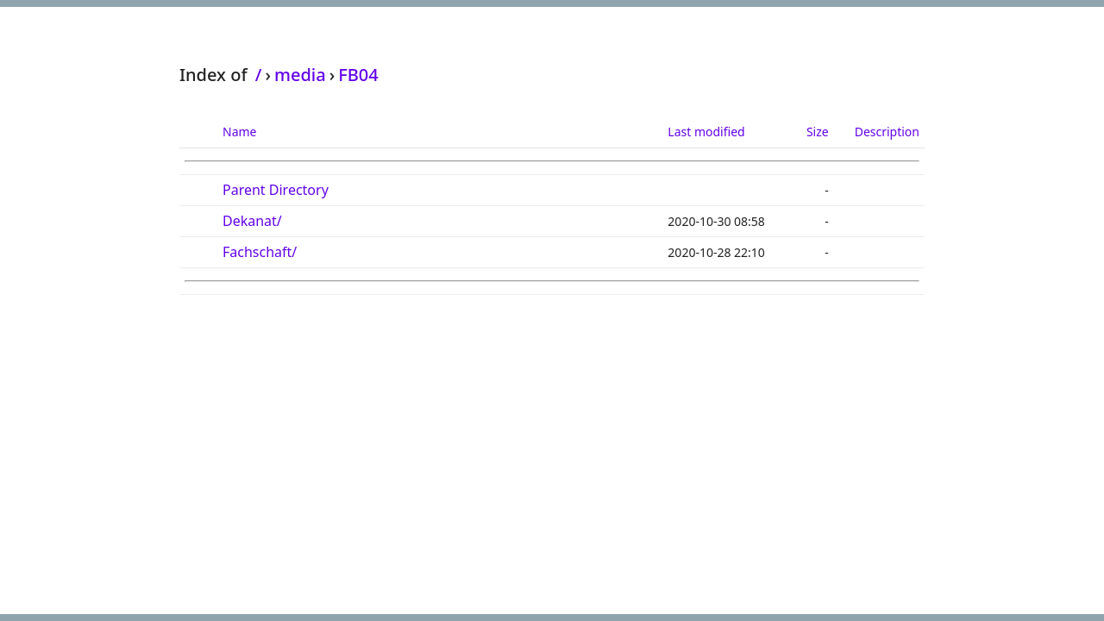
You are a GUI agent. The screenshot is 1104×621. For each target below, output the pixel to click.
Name (239, 131)
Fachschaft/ (260, 251)
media (300, 74)
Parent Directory (276, 189)
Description (887, 131)
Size (817, 131)
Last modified (706, 131)
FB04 (358, 74)
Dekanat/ (252, 220)
